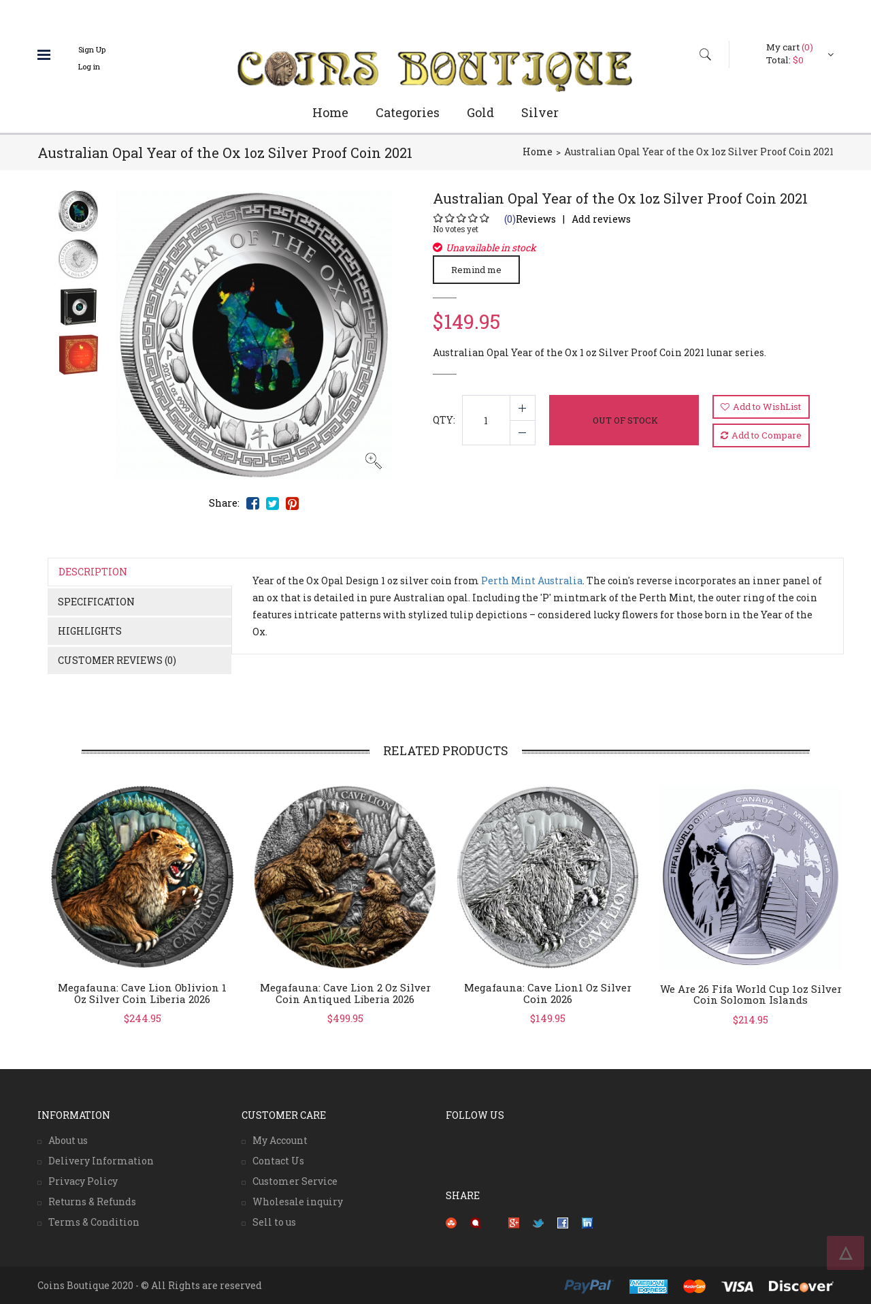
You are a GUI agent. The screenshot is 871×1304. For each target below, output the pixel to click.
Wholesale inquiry (297, 1201)
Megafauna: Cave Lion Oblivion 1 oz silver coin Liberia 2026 (142, 993)
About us (68, 1140)
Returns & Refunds (92, 1201)
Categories (408, 112)
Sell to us (274, 1221)
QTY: (444, 419)
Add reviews (601, 218)
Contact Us (278, 1160)
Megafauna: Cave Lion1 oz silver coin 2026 (547, 993)
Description (93, 571)
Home (330, 112)
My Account (280, 1140)
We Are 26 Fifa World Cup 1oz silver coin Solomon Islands (751, 994)
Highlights (90, 630)
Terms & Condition (93, 1221)
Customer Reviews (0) (117, 660)
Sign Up (91, 49)
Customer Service (295, 1181)
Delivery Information (101, 1160)
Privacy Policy (83, 1181)
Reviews (530, 218)
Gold (480, 112)
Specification (96, 601)
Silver (540, 112)
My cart (789, 47)
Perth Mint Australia (531, 580)
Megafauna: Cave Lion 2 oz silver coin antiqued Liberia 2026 (345, 993)
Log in (89, 66)
